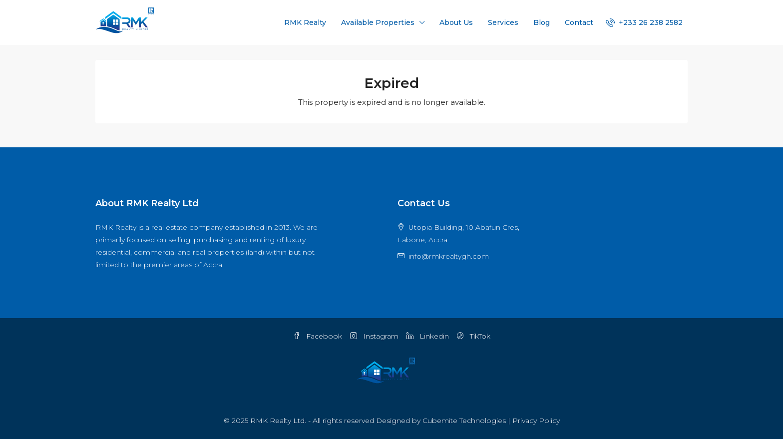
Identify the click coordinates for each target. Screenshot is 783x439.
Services (503, 22)
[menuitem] (644, 22)
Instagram (374, 336)
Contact (579, 22)
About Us (456, 22)
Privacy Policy (536, 420)
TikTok (473, 336)
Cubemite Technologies (464, 420)
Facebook (317, 336)
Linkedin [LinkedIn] (427, 336)
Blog (541, 22)
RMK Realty (305, 22)
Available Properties (377, 22)
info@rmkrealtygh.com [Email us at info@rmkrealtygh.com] (448, 256)
